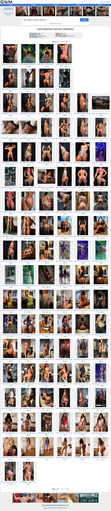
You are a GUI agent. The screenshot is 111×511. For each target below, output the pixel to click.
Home (11, 5)
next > (63, 41)
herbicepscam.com (8, 9)
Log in (102, 2)
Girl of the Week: (33, 37)
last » (67, 41)
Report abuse (63, 508)
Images (33, 5)
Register (108, 2)
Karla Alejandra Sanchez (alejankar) (12, 64)
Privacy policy (53, 508)
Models (56, 5)
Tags (78, 5)
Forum (100, 5)
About (46, 508)
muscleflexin (70, 36)
